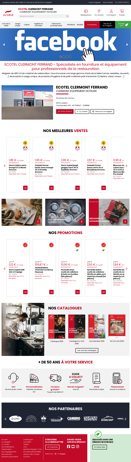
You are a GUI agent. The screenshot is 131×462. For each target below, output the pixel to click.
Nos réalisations (8, 447)
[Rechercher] (68, 16)
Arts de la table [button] (6, 25)
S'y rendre (82, 111)
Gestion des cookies (31, 454)
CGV (25, 447)
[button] (60, 56)
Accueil (4, 439)
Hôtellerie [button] (71, 25)
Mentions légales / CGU (32, 449)
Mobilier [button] (80, 25)
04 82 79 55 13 (122, 2)
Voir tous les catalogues (86, 350)
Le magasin (6, 442)
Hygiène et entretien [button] (38, 25)
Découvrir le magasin (102, 111)
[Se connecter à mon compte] (111, 12)
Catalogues (28, 439)
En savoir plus (99, 447)
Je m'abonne (52, 447)
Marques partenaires (10, 456)
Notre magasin (95, 2)
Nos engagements (9, 452)
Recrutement (7, 454)
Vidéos (26, 444)
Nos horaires (108, 2)
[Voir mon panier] (121, 12)
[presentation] (4, 44)
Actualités (27, 442)
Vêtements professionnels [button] (56, 25)
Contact (26, 456)
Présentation (7, 449)
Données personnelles (32, 452)
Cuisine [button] (27, 25)
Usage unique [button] (17, 25)
